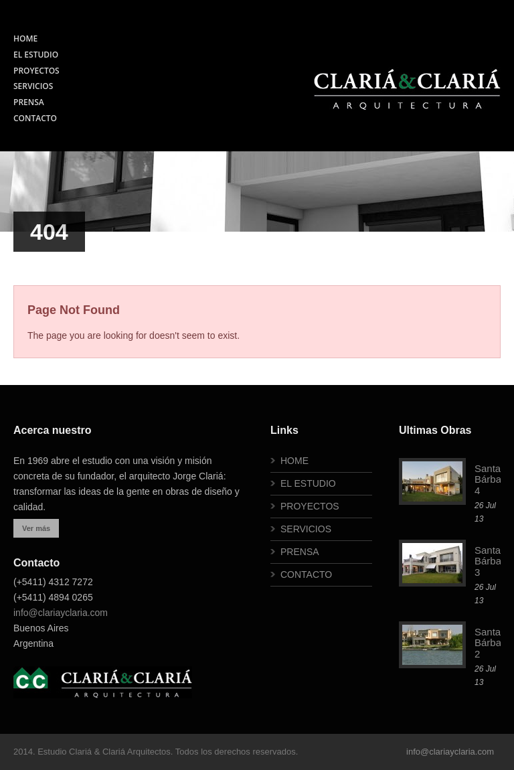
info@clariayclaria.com (60, 612)
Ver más (36, 528)
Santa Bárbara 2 (492, 643)
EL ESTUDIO (35, 54)
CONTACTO (35, 118)
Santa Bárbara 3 (492, 561)
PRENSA (28, 102)
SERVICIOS (33, 86)
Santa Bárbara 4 (492, 479)
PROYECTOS (36, 70)
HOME (25, 38)
